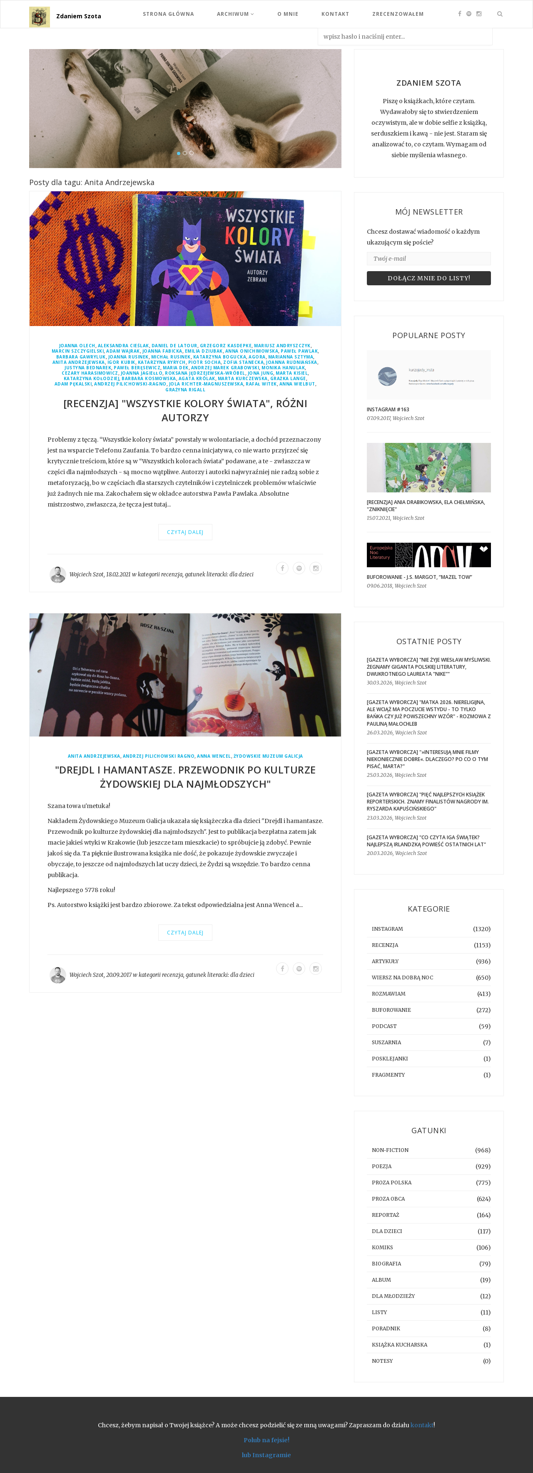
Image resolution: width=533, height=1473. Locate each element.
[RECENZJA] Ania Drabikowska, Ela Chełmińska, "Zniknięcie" (426, 506)
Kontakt (335, 13)
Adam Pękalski (73, 384)
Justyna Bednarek (88, 368)
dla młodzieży (393, 1296)
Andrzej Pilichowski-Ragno (130, 384)
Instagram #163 (388, 409)
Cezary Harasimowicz (90, 373)
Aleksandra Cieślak (123, 346)
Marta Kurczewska (243, 378)
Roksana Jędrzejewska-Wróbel (205, 373)
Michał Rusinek (171, 357)
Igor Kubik (121, 362)
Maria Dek (176, 368)
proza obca (388, 1199)
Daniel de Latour (174, 346)
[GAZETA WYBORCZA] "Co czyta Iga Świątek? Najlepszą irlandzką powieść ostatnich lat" (426, 841)
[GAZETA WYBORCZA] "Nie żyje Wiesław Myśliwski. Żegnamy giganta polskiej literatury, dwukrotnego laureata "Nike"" (429, 666)
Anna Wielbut (297, 384)
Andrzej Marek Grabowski (225, 368)
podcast (384, 1026)
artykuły (385, 961)
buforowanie (391, 1010)
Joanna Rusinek (128, 357)
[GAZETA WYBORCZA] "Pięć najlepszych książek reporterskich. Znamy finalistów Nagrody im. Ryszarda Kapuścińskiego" (428, 801)
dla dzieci (241, 574)
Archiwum (235, 13)
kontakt (422, 1425)
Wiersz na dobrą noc (402, 977)
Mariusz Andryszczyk (282, 346)
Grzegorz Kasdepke (226, 346)
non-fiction (390, 1150)
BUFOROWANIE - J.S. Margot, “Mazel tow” (419, 577)
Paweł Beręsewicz (137, 368)
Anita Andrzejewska (78, 362)
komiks (382, 1247)
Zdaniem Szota (78, 16)
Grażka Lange (288, 378)
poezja (381, 1166)
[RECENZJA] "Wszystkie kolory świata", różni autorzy (185, 410)
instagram (387, 929)
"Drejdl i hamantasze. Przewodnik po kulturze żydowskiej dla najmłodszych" (185, 777)
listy (379, 1312)
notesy (382, 1361)
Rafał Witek (261, 384)
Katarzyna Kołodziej (92, 378)
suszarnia (386, 1042)
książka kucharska (399, 1345)
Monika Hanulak (283, 368)
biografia (386, 1263)
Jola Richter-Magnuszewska (206, 384)
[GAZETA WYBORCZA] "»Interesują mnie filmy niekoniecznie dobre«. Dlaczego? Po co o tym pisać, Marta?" (427, 759)
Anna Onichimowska (252, 351)
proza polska (391, 1182)
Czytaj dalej (185, 532)
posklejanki (390, 1058)
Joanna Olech (77, 346)
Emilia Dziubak (204, 351)
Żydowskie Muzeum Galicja (268, 756)
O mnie (288, 13)
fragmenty (388, 1075)
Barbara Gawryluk (81, 357)
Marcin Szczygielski (78, 351)
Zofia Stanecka (243, 362)
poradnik (386, 1328)
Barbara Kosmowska (149, 378)
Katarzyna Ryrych (162, 362)
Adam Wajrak (123, 351)
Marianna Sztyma (291, 357)
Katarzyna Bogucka (220, 357)
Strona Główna (168, 13)
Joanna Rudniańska (291, 362)
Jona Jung (261, 373)
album (381, 1280)
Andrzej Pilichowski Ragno (159, 756)
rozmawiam (389, 994)
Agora (257, 357)
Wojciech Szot (87, 574)
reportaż (385, 1215)
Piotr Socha (204, 362)
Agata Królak (197, 378)
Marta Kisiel (292, 373)
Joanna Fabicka (162, 351)
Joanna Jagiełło (142, 373)
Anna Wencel (214, 756)
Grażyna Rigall (185, 390)
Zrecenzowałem (398, 13)
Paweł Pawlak (299, 351)
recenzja (171, 574)
